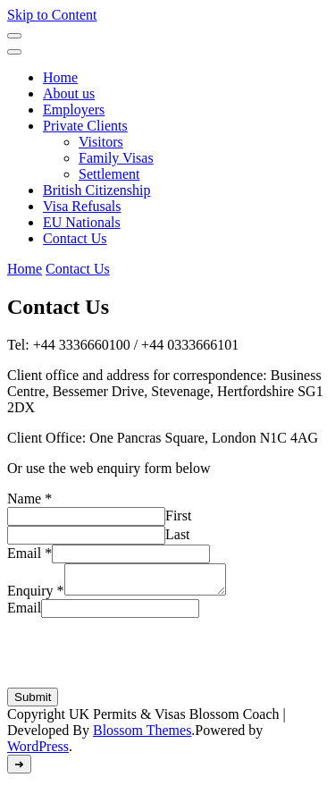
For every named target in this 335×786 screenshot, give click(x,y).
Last (177, 534)
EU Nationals (82, 222)
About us (69, 93)
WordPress (38, 751)
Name (29, 498)
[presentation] (143, 658)
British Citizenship (96, 190)
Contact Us (75, 238)
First (178, 515)
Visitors (101, 141)
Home (60, 77)
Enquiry (35, 596)
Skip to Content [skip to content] (51, 14)
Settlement (109, 174)
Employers (74, 109)
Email (29, 553)
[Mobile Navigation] (14, 35)
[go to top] (19, 769)
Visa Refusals (82, 206)
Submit (32, 702)
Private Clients (85, 125)
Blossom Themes (142, 735)
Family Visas (116, 157)
